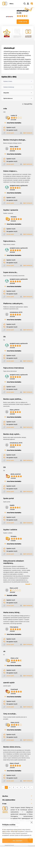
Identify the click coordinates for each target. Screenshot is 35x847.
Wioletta (13, 217)
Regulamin (26, 842)
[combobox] (17, 81)
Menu (11, 3)
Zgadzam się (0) (10, 127)
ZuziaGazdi (14, 689)
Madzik (12, 505)
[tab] (17, 796)
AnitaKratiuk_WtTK (16, 312)
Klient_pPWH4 (14, 410)
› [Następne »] (31, 787)
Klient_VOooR (14, 763)
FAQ (9, 842)
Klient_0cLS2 (15, 722)
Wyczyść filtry (28, 104)
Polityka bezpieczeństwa (9, 844)
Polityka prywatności (26, 844)
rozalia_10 (14, 115)
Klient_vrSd (14, 658)
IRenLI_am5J (14, 588)
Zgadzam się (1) (10, 600)
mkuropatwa (14, 627)
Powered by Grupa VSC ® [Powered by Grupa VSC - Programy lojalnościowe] (8, 839)
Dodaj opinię (23, 21)
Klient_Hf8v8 (14, 146)
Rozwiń (27, 584)
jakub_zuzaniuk (16, 474)
